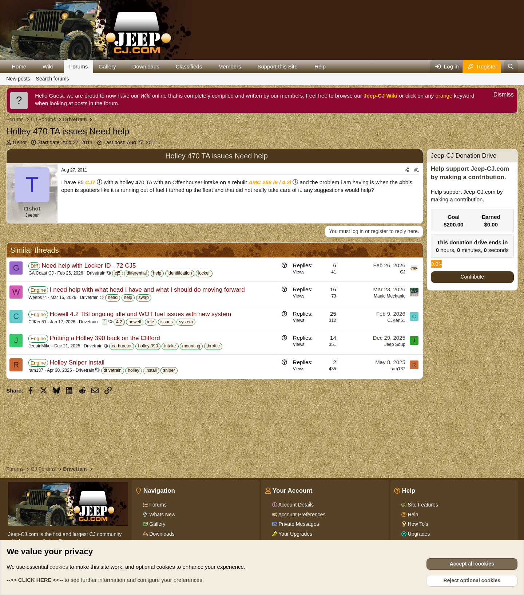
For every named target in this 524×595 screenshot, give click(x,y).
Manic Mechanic (389, 296)
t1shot (20, 142)
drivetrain (113, 370)
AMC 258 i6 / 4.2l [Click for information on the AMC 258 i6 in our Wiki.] (270, 182)
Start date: (65, 142)
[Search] (511, 66)
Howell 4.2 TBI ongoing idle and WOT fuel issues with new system (140, 314)
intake (170, 345)
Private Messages (298, 524)
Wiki (48, 66)
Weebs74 (37, 297)
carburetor (122, 345)
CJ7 (90, 182)
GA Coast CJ (40, 273)
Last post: (130, 142)
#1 (416, 170)
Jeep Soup (394, 344)
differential (137, 273)
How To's (417, 524)
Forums (78, 66)
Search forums (52, 79)
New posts (18, 79)
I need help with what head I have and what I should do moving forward (147, 289)
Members (229, 66)
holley (133, 370)
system (186, 321)
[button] (32, 66)
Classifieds (189, 66)
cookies (58, 567)
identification (180, 273)
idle (150, 321)
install (151, 370)
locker (204, 273)
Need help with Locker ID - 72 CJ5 (89, 265)
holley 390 (148, 345)
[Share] (407, 170)
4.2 (119, 321)
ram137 (35, 370)
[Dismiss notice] (499, 95)
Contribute (472, 277)
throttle (213, 345)
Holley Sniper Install (77, 362)
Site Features (422, 505)
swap (144, 297)
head (113, 297)
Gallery (107, 66)
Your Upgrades (295, 534)
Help (320, 66)
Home (19, 66)
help (157, 273)
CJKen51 (37, 321)
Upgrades (418, 534)
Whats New (161, 514)
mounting (191, 345)
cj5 (117, 273)
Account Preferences (301, 514)
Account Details (295, 505)
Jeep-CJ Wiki (380, 95)
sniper (169, 370)
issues (166, 321)
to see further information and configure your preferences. (105, 580)
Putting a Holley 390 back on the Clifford (105, 338)
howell (134, 321)
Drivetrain (96, 273)
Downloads (145, 66)
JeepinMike (39, 345)
